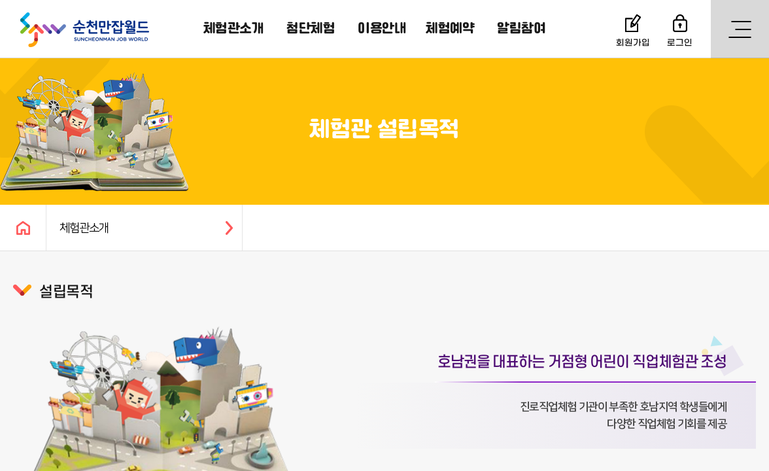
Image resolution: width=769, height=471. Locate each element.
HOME (23, 228)
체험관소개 (233, 29)
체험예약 (450, 29)
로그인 (679, 43)
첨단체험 (310, 29)
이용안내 (382, 29)
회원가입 (633, 43)
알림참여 (521, 29)
